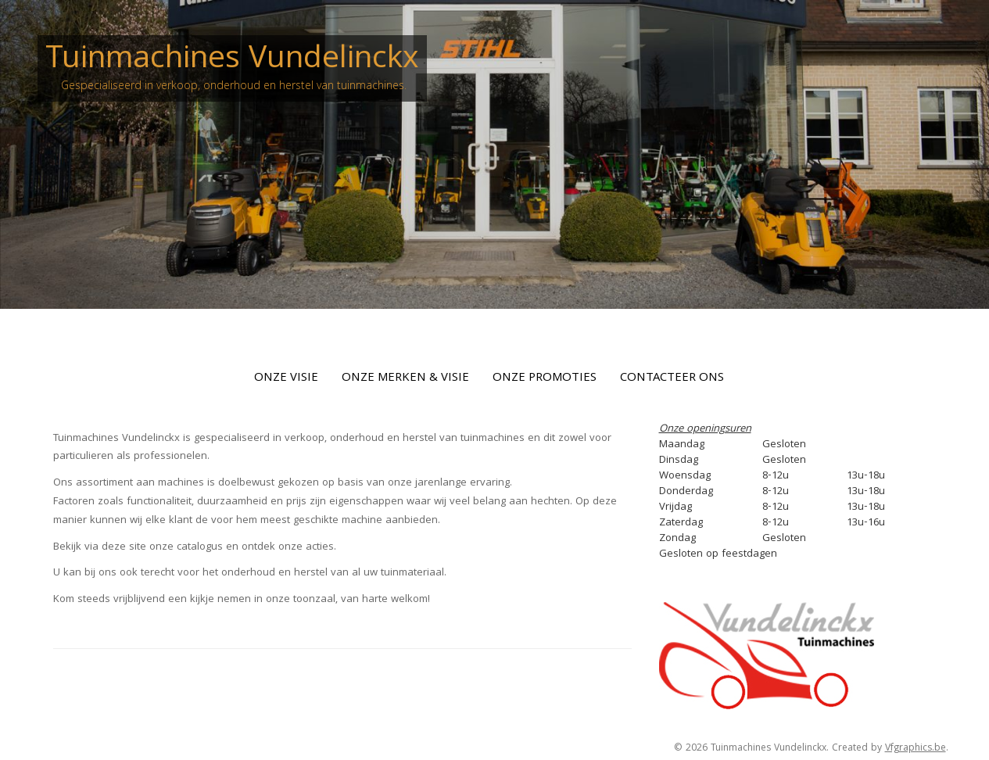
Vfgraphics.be (915, 748)
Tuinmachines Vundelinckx (232, 60)
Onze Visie (286, 379)
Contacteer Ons (672, 379)
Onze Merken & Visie (405, 379)
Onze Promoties (545, 379)
